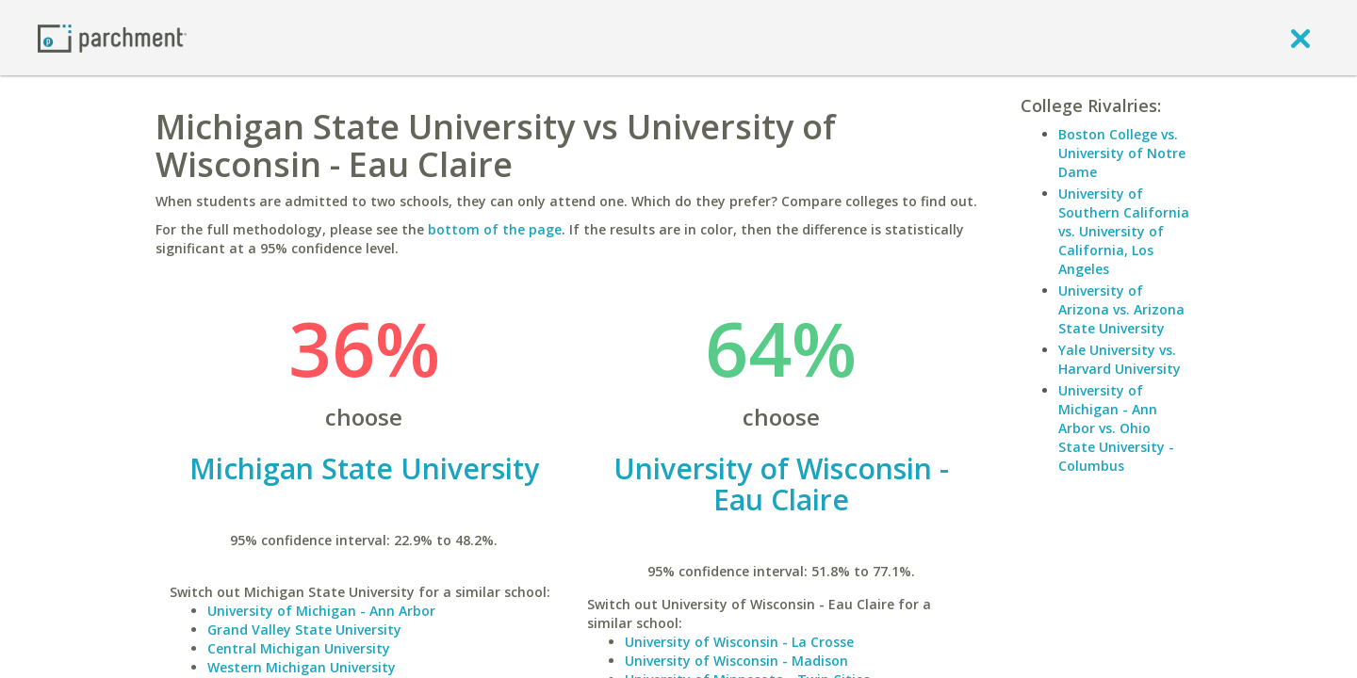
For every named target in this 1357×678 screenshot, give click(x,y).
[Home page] (112, 37)
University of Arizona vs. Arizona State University (1121, 309)
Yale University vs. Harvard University (1119, 359)
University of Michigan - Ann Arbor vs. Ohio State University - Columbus (1116, 428)
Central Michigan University (298, 648)
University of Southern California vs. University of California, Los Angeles (1123, 231)
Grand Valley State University (304, 629)
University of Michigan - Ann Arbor (321, 611)
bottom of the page (495, 229)
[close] (1300, 37)
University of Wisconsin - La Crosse (739, 642)
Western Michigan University (301, 667)
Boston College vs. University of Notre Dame (1121, 153)
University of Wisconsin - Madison (736, 661)
